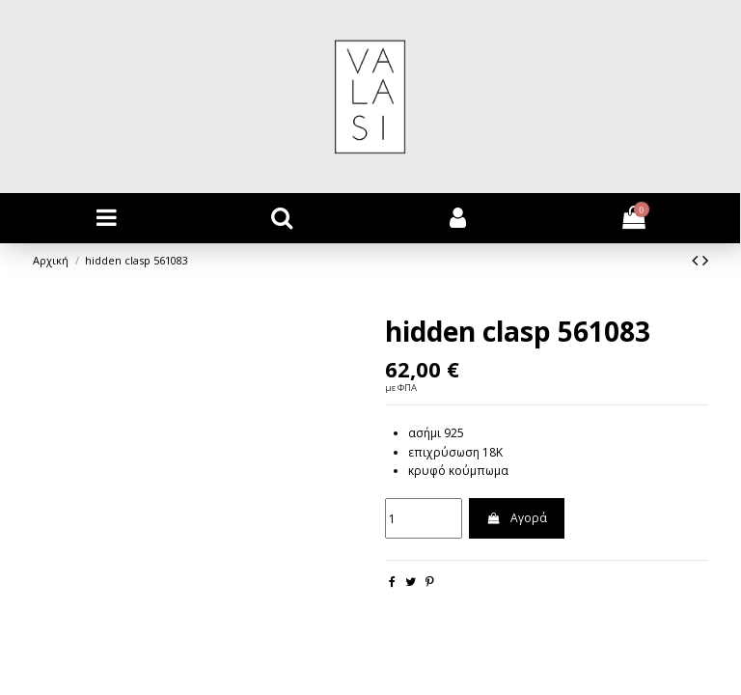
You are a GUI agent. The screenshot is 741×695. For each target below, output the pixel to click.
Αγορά (516, 518)
